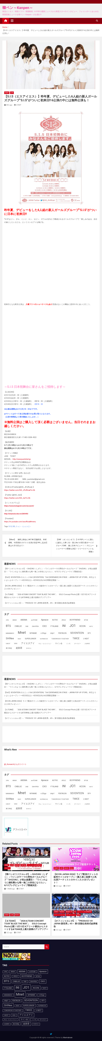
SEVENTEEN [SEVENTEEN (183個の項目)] (77, 633)
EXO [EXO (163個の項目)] (44, 626)
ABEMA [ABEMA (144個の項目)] (23, 620)
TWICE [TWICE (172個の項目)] (76, 638)
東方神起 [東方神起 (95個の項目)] (9, 648)
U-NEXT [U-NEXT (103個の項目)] (86, 639)
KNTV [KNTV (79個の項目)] (91, 626)
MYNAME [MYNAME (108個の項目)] (33, 633)
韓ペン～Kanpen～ (17, 8)
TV (75, 912)
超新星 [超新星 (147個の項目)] (19, 648)
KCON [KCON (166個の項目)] (82, 626)
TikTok (23, 865)
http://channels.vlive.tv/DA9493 (16, 514)
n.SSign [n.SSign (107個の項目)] (43, 633)
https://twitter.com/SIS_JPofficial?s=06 (19, 490)
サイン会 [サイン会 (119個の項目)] (58, 643)
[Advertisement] (23, 663)
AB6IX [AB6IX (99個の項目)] (15, 620)
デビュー (7, 868)
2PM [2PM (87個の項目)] (7, 620)
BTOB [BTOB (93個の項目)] (86, 620)
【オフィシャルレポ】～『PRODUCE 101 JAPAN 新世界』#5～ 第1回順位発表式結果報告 (39, 603)
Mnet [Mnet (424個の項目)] (22, 633)
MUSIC (17, 865)
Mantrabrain (67, 1037)
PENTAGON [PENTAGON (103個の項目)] (62, 633)
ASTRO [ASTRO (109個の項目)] (55, 620)
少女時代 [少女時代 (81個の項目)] (87, 643)
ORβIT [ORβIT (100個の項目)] (52, 633)
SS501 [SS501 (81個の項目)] (19, 639)
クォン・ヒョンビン (23, 526)
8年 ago (8, 105)
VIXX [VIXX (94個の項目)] (15, 643)
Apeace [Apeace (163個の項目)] (44, 619)
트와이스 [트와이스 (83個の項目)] (28, 648)
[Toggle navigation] (12, 20)
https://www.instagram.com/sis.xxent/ (19, 506)
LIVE (12, 93)
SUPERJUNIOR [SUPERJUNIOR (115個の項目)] (30, 639)
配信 (71, 868)
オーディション (71, 915)
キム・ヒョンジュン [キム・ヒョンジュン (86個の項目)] (44, 643)
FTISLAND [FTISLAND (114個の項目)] (54, 626)
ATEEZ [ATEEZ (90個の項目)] (64, 620)
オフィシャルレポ (59, 915)
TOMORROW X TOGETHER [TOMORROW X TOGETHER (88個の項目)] (60, 639)
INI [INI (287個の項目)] (64, 626)
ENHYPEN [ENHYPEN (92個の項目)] (35, 626)
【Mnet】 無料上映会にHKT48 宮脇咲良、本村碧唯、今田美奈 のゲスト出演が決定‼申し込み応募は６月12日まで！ (27, 542)
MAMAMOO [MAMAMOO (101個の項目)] (10, 633)
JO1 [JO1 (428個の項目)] (72, 626)
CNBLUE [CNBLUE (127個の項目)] (18, 626)
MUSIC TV (69, 912)
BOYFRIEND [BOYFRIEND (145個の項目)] (75, 620)
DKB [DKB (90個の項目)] (27, 626)
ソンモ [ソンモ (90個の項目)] (68, 643)
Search (46, 946)
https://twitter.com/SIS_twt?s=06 (17, 498)
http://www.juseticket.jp (22, 459)
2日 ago (58, 886)
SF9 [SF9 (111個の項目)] (89, 633)
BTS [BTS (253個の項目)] (8, 626)
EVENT (7, 93)
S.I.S (10, 526)
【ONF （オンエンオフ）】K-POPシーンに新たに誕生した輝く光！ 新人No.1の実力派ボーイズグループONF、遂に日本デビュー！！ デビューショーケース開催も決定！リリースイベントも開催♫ (75, 545)
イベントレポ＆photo (34, 865)
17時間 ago (9, 889)
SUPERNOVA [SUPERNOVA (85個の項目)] (44, 639)
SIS (14, 526)
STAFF (17, 105)
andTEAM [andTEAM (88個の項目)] (34, 620)
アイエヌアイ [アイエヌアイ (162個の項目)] (28, 643)
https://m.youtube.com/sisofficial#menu (20, 522)
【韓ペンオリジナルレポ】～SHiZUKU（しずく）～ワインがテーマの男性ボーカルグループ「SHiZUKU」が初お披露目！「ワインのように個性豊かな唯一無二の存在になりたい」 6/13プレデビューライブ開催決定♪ (26, 880)
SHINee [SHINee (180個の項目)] (10, 638)
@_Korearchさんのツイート (15, 764)
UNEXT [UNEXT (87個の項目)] (8, 643)
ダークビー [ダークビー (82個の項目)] (77, 643)
